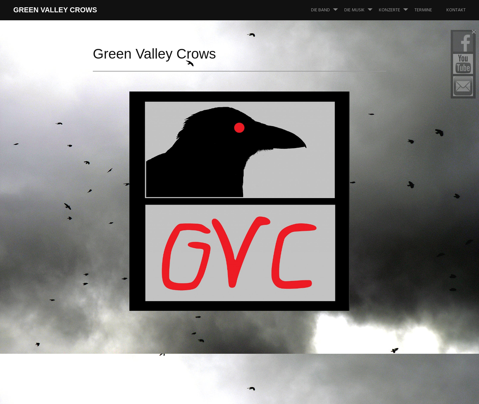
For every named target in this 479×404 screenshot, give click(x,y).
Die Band (327, 7)
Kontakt (456, 10)
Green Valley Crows (55, 10)
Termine (423, 10)
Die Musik (361, 7)
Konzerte (396, 7)
